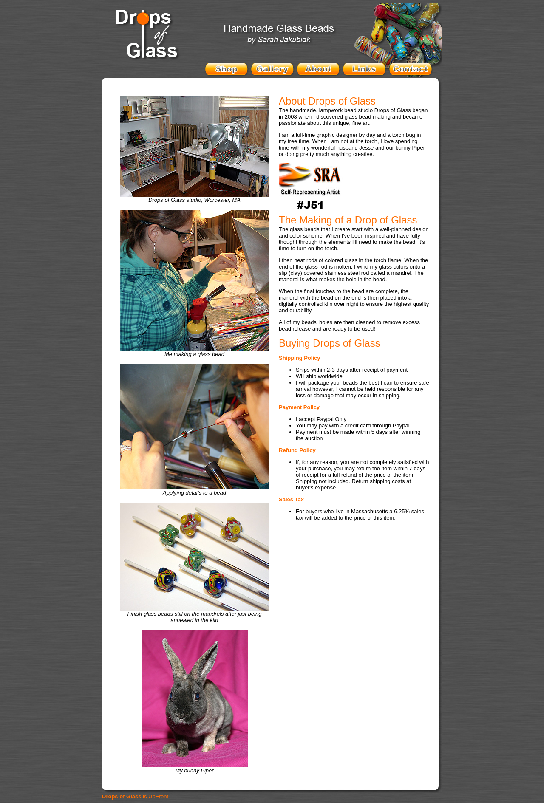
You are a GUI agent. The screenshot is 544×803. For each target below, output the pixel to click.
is (135, 796)
